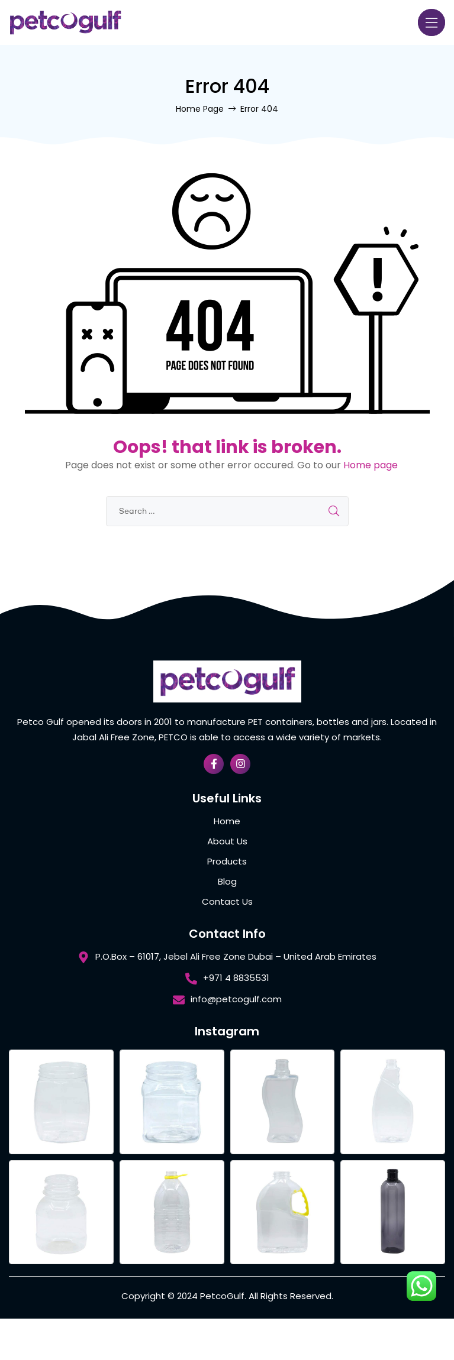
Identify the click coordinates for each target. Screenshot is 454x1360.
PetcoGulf (222, 1296)
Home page (370, 465)
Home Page (200, 109)
